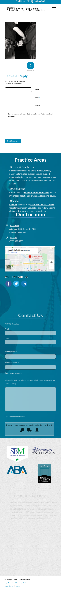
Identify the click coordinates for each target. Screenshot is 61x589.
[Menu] (53, 9)
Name (37, 89)
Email (37, 97)
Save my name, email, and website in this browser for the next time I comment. (30, 115)
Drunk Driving (17, 195)
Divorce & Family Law (22, 174)
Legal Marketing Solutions (13, 583)
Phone (13, 241)
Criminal (14, 208)
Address (14, 229)
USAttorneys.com (28, 583)
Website (37, 106)
